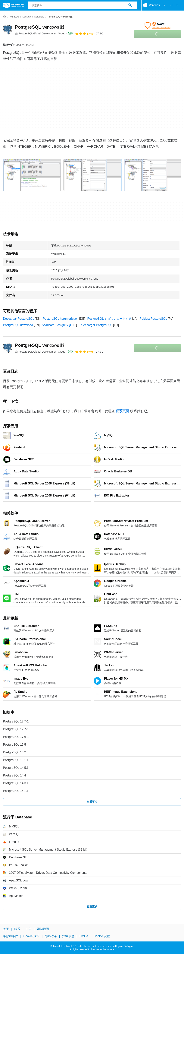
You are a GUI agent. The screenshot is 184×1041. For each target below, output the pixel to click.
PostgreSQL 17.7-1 (16, 729)
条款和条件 (10, 936)
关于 (6, 929)
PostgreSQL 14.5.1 (16, 767)
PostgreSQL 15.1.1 (16, 760)
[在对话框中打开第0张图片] (32, 175)
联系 (17, 929)
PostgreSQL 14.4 (14, 775)
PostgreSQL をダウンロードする (109, 318)
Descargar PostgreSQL (18, 318)
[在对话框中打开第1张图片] (93, 175)
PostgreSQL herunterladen (61, 318)
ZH (174, 5)
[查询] (82, 5)
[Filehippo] (13, 5)
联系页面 (122, 411)
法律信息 (68, 936)
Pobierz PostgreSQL (153, 318)
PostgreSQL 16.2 (14, 752)
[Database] (39, 16)
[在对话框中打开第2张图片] (153, 175)
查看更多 (92, 801)
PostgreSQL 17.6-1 (16, 736)
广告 (29, 929)
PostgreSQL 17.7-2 (16, 721)
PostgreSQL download (18, 325)
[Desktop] (26, 16)
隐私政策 (51, 936)
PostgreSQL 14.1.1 (16, 790)
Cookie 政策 (31, 936)
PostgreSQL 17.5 (14, 744)
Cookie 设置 (102, 936)
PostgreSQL (39, 27)
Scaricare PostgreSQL (57, 325)
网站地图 (43, 929)
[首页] (4, 16)
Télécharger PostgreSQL (95, 325)
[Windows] (14, 16)
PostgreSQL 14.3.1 (16, 783)
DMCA (84, 936)
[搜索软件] (130, 5)
